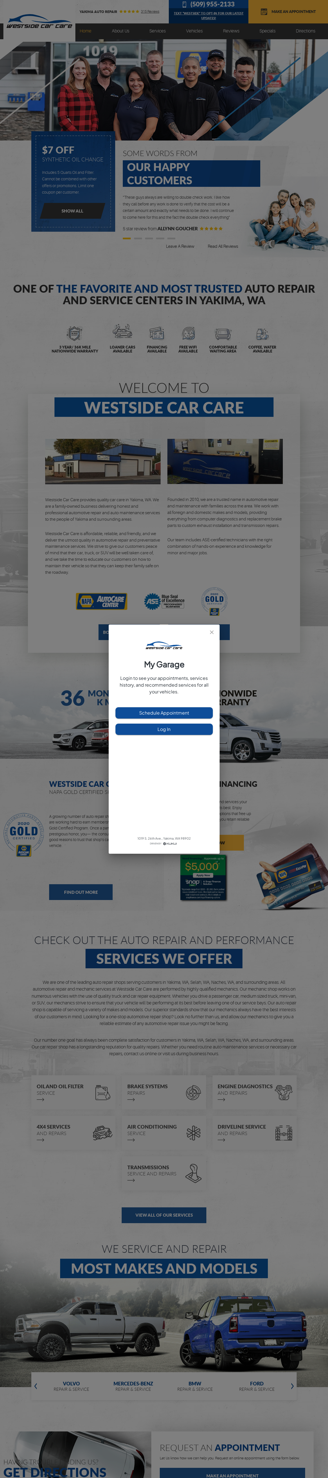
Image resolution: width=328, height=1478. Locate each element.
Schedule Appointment (164, 713)
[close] (211, 632)
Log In (164, 729)
